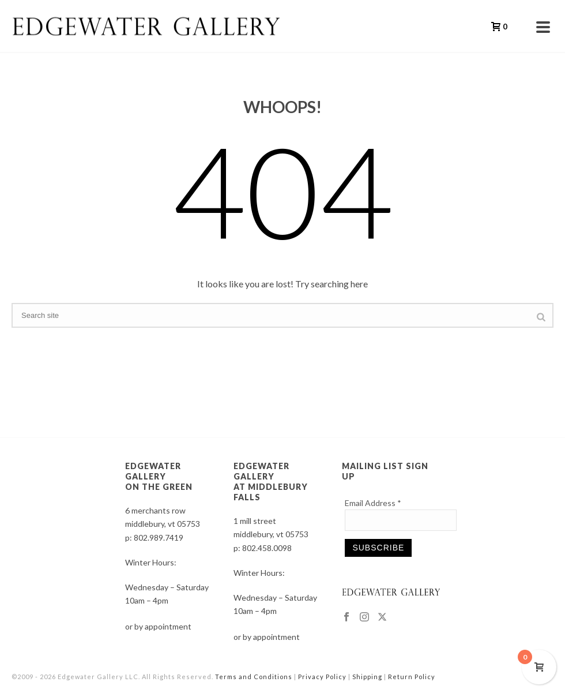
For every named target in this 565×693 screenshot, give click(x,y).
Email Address (373, 503)
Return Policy (411, 676)
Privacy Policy (322, 676)
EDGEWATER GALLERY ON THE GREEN (159, 476)
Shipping (367, 676)
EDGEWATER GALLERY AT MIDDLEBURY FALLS (270, 481)
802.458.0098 (267, 548)
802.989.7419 (158, 537)
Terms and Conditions (253, 676)
